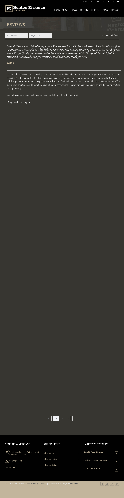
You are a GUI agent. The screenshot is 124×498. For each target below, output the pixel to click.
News (105, 10)
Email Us (12, 467)
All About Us (49, 453)
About (65, 10)
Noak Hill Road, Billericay (93, 452)
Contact (114, 10)
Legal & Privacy (32, 483)
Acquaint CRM (75, 483)
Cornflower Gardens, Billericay (95, 460)
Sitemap (43, 483)
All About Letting (50, 459)
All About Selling (50, 465)
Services (96, 10)
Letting (84, 10)
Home (57, 10)
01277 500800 (87, 1)
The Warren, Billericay (92, 468)
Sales (75, 10)
